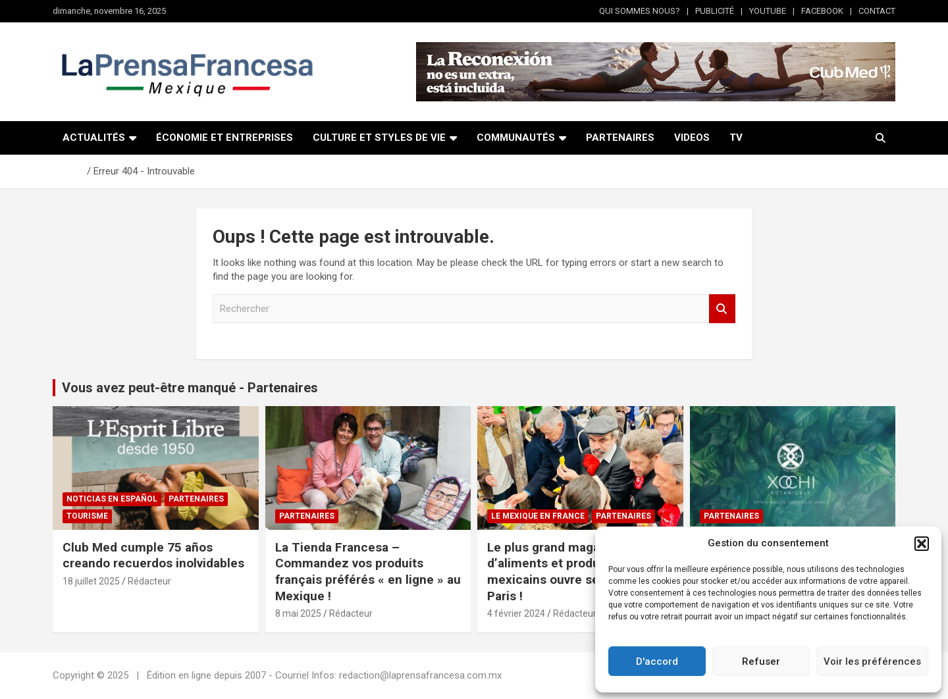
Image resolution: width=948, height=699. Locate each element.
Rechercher (722, 309)
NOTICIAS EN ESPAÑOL (111, 499)
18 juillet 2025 (91, 581)
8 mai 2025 (298, 613)
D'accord (657, 661)
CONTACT (876, 11)
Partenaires (196, 499)
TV (736, 137)
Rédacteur (149, 581)
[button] (921, 543)
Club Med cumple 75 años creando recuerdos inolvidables (153, 555)
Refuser (761, 661)
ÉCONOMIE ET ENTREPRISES (224, 137)
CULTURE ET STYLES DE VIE (379, 137)
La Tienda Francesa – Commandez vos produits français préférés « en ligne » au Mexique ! (368, 572)
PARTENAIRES (620, 137)
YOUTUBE (767, 11)
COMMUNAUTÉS (516, 137)
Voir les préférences (872, 661)
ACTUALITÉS (94, 137)
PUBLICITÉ (714, 11)
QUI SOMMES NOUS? (639, 11)
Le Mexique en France (538, 516)
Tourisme (87, 516)
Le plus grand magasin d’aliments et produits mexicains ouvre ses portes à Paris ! (571, 572)
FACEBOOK (822, 11)
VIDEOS (692, 137)
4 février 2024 (516, 613)
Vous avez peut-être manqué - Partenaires (190, 388)
